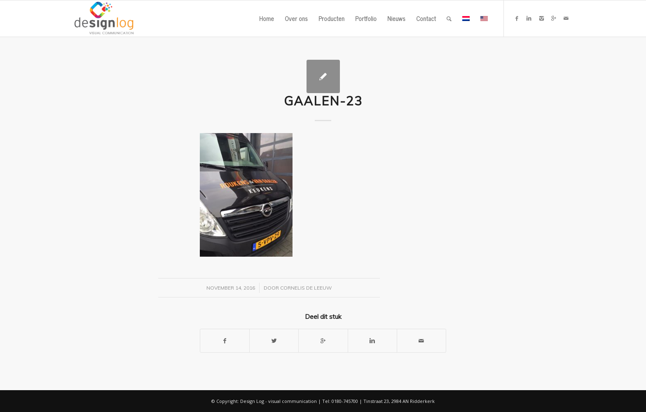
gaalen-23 (323, 101)
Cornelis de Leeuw (306, 288)
